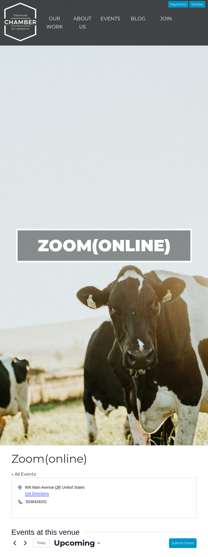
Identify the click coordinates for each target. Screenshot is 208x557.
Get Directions (37, 493)
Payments (178, 4)
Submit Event (183, 543)
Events (110, 19)
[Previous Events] (14, 543)
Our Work (54, 23)
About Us (82, 23)
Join (166, 19)
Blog (138, 19)
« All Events (23, 474)
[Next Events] (25, 543)
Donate (197, 4)
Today (41, 543)
